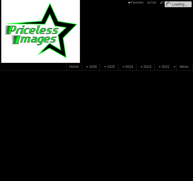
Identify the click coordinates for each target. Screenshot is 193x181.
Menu (184, 67)
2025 (109, 67)
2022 (163, 67)
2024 (127, 67)
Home (74, 67)
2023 (145, 67)
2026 (91, 67)
